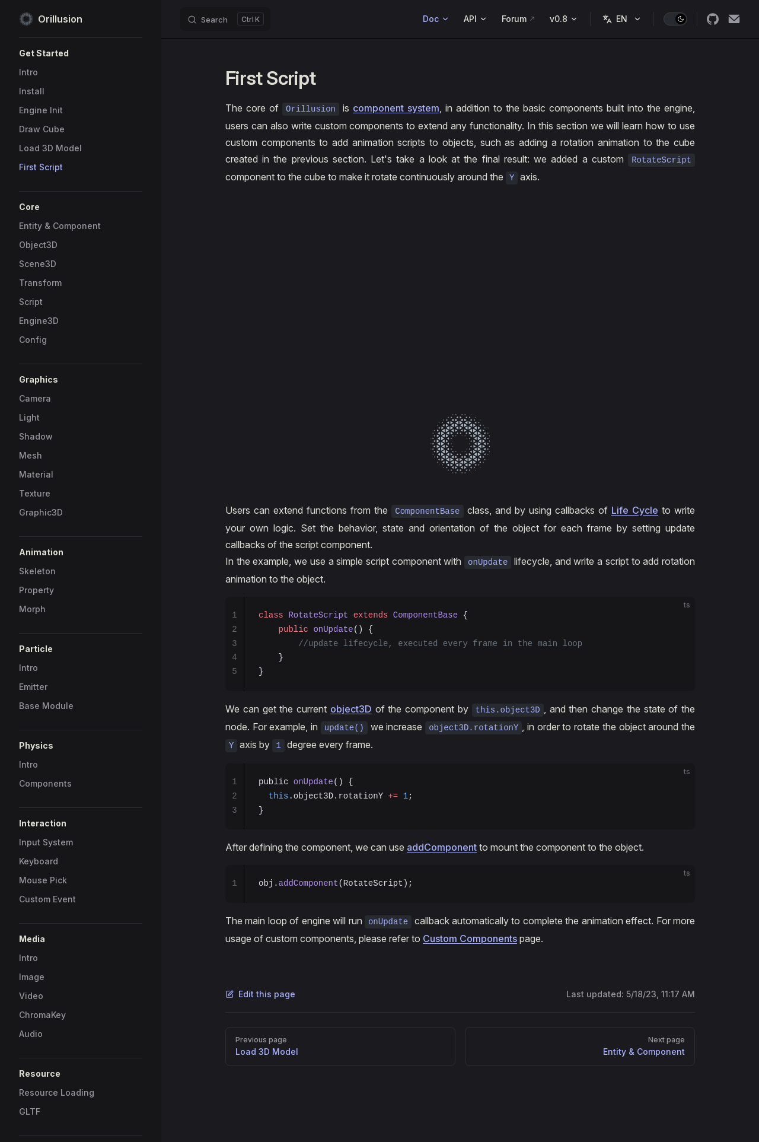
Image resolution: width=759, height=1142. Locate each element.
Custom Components (470, 938)
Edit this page (260, 994)
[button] (80, 53)
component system (396, 108)
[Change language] (622, 19)
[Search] (225, 19)
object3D (351, 709)
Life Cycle (634, 510)
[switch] (675, 19)
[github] (712, 19)
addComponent (442, 847)
